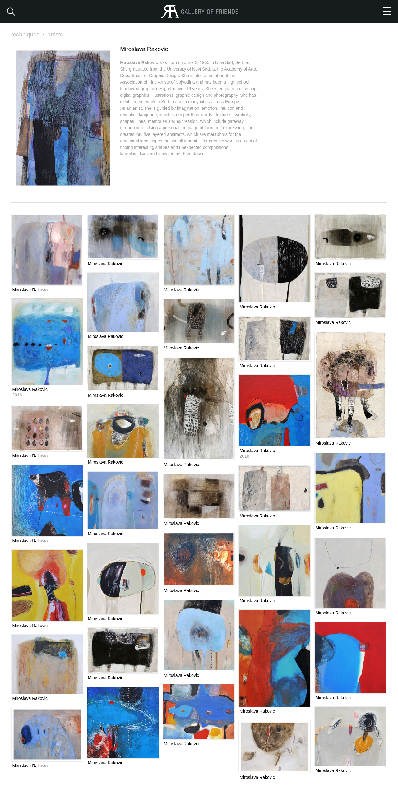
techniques (28, 34)
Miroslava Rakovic (30, 289)
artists (56, 34)
